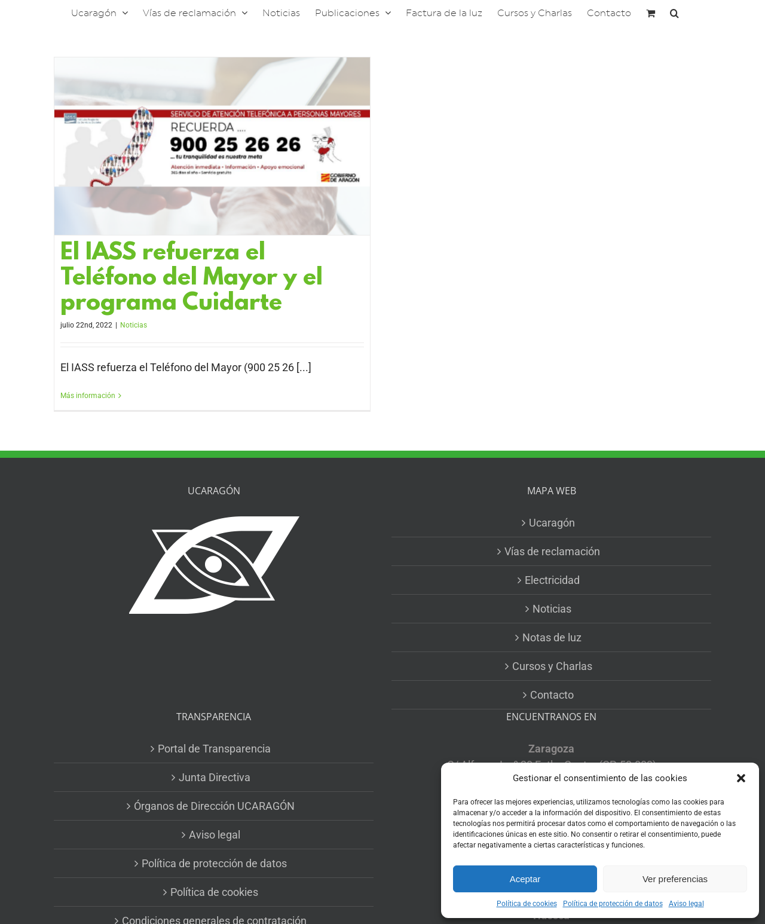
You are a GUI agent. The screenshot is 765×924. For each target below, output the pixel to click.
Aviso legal (686, 903)
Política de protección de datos (613, 903)
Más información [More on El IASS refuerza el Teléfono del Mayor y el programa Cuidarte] (87, 395)
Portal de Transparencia (214, 748)
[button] (741, 778)
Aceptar (525, 879)
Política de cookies (527, 903)
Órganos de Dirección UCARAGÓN (214, 806)
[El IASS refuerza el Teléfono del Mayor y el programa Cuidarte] (212, 146)
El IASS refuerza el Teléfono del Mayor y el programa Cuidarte (191, 278)
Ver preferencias (675, 879)
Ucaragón (552, 522)
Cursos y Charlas (552, 666)
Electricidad (552, 580)
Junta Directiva (214, 777)
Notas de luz (552, 637)
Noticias (133, 325)
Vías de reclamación (552, 551)
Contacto (552, 695)
